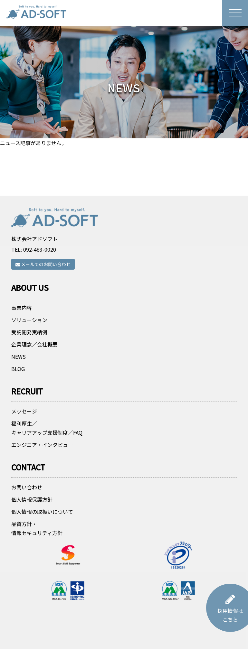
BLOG (18, 389)
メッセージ (24, 431)
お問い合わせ (26, 507)
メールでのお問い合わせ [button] (43, 274)
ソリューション (29, 340)
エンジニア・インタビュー (42, 465)
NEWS (18, 377)
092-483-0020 (39, 259)
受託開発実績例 (29, 352)
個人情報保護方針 (31, 520)
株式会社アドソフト (34, 249)
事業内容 (21, 328)
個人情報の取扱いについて (42, 532)
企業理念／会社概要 (34, 364)
